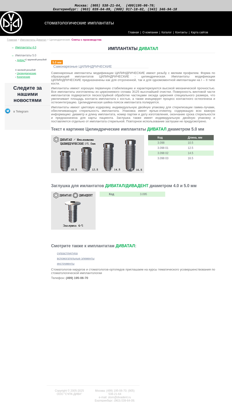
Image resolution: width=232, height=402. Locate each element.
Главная (133, 34)
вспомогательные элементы (75, 260)
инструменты (66, 265)
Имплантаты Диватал (33, 41)
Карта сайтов (199, 34)
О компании (150, 34)
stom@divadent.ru (119, 397)
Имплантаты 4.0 (25, 49)
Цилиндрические (26, 75)
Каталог (166, 34)
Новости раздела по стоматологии (27, 108)
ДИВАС (21, 62)
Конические (23, 78)
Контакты (181, 34)
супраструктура (67, 255)
